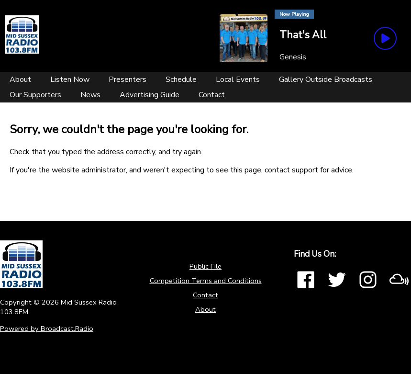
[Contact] (211, 94)
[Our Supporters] (35, 94)
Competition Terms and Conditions (206, 280)
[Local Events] (237, 79)
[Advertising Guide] (149, 94)
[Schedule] (181, 79)
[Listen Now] (70, 79)
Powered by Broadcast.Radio (46, 328)
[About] (20, 79)
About (205, 309)
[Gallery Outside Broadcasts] (325, 79)
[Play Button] (385, 38)
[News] (90, 94)
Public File (205, 266)
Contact (205, 295)
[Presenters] (127, 79)
